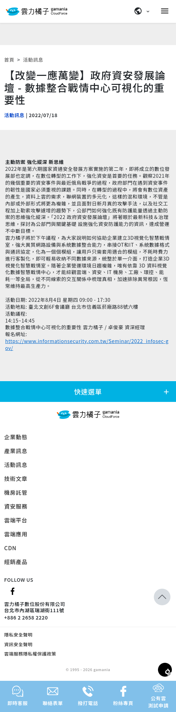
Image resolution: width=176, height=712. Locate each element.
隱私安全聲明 (18, 634)
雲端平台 (15, 520)
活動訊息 (33, 59)
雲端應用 (15, 534)
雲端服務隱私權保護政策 (30, 653)
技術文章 (15, 478)
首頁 (9, 59)
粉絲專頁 (123, 696)
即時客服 (17, 696)
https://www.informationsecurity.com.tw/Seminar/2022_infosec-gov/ (86, 344)
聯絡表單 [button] (53, 696)
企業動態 (15, 437)
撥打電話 (88, 696)
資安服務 (15, 506)
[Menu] (165, 11)
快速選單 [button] (122, 391)
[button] (162, 597)
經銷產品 (15, 561)
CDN (10, 548)
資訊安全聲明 (18, 644)
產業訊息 (15, 451)
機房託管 (15, 492)
